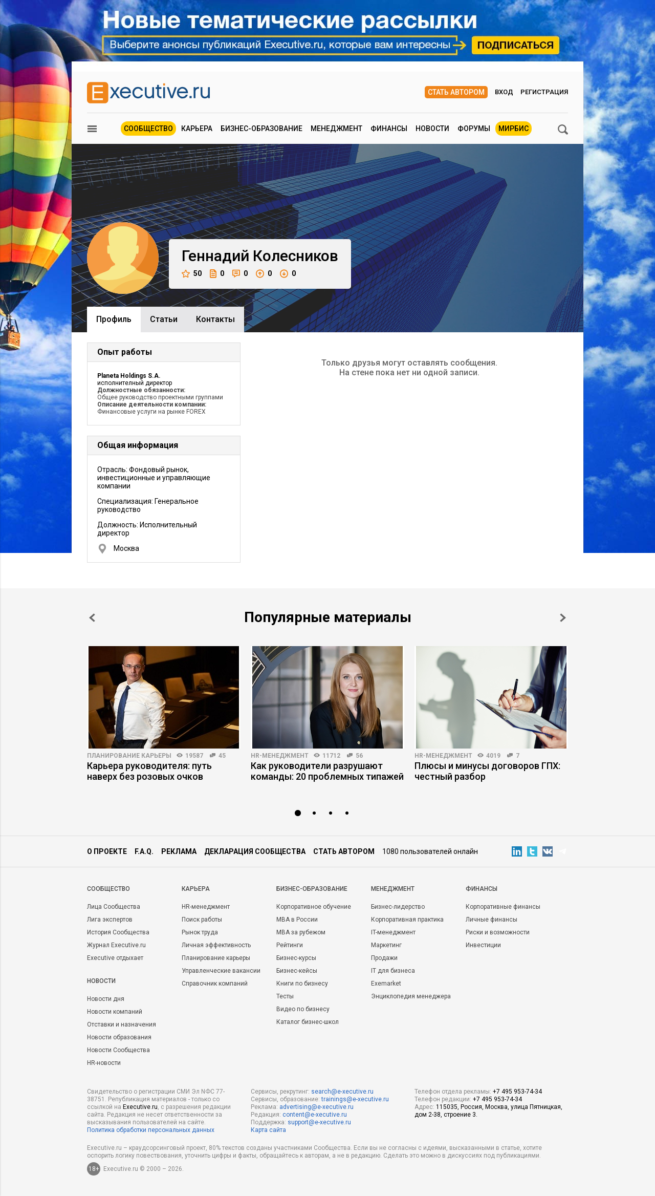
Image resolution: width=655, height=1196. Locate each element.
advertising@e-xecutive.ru (316, 1106)
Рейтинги (289, 945)
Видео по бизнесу (303, 1009)
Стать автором (456, 92)
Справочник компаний (215, 983)
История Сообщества (118, 932)
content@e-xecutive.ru (314, 1114)
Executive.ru (140, 1106)
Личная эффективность (216, 945)
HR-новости (104, 1062)
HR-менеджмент (280, 755)
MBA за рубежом (300, 932)
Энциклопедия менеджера (411, 996)
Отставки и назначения (121, 1024)
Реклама (178, 851)
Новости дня (105, 998)
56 (359, 755)
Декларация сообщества (254, 851)
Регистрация (544, 92)
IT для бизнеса (393, 970)
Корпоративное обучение (313, 906)
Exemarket (386, 983)
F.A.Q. (144, 851)
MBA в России (297, 919)
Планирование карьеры (129, 755)
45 (222, 755)
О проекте (107, 851)
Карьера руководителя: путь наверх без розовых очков (149, 771)
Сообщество (148, 128)
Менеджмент (336, 128)
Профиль (114, 319)
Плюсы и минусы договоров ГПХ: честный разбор (487, 771)
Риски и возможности (498, 932)
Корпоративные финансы (503, 906)
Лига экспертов (110, 919)
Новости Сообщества (118, 1050)
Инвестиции (483, 945)
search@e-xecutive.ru (342, 1091)
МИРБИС (513, 128)
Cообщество (108, 888)
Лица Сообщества (113, 906)
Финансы (388, 128)
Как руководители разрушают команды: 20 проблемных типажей (327, 771)
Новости (432, 128)
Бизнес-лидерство (398, 906)
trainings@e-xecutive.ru (355, 1099)
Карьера (196, 128)
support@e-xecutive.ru (319, 1122)
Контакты (215, 319)
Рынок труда (200, 932)
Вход (504, 92)
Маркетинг (386, 945)
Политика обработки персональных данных (150, 1130)
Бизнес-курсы (296, 958)
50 (192, 274)
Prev (92, 618)
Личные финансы (491, 919)
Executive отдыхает (115, 958)
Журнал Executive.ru (116, 945)
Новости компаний (114, 1011)
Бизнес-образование (261, 128)
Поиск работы (202, 919)
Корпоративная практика (407, 919)
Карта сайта (268, 1130)
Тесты (285, 996)
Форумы (473, 128)
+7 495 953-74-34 (517, 1091)
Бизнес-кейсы (296, 970)
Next (563, 618)
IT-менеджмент (393, 932)
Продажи (384, 958)
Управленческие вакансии (221, 970)
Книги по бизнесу (302, 983)
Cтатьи (164, 319)
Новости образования (119, 1037)
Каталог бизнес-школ (307, 1022)
